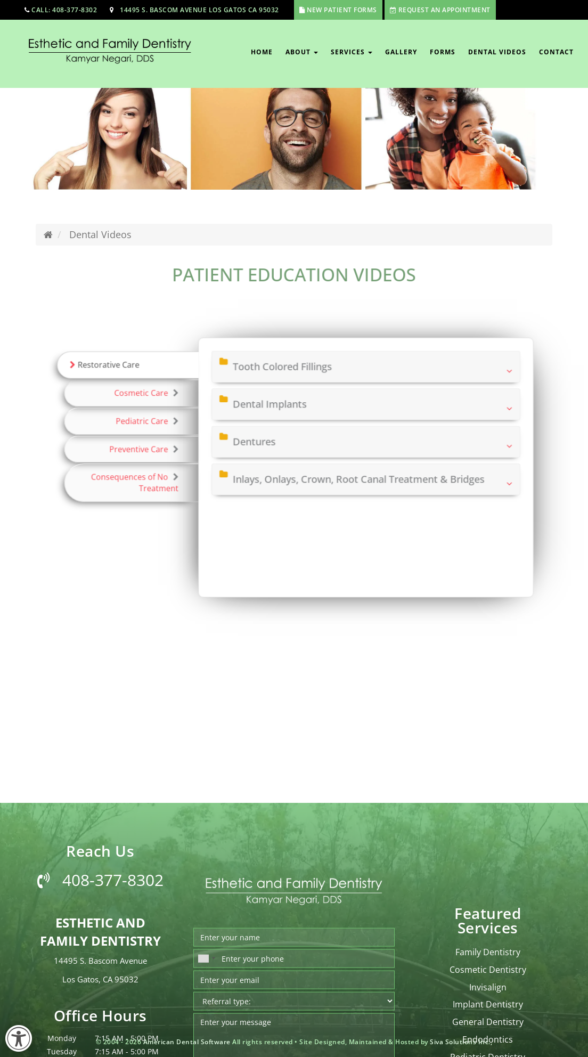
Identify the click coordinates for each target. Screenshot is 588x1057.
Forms (442, 51)
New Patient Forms (342, 9)
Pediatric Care (170, 428)
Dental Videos (497, 51)
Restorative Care (135, 381)
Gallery (401, 51)
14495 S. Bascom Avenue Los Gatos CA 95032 (199, 9)
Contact (556, 51)
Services (351, 51)
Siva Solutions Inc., (461, 1041)
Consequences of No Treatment (160, 479)
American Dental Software (188, 1041)
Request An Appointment (444, 9)
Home (262, 51)
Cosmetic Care (170, 404)
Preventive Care (168, 451)
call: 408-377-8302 (64, 9)
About (301, 51)
